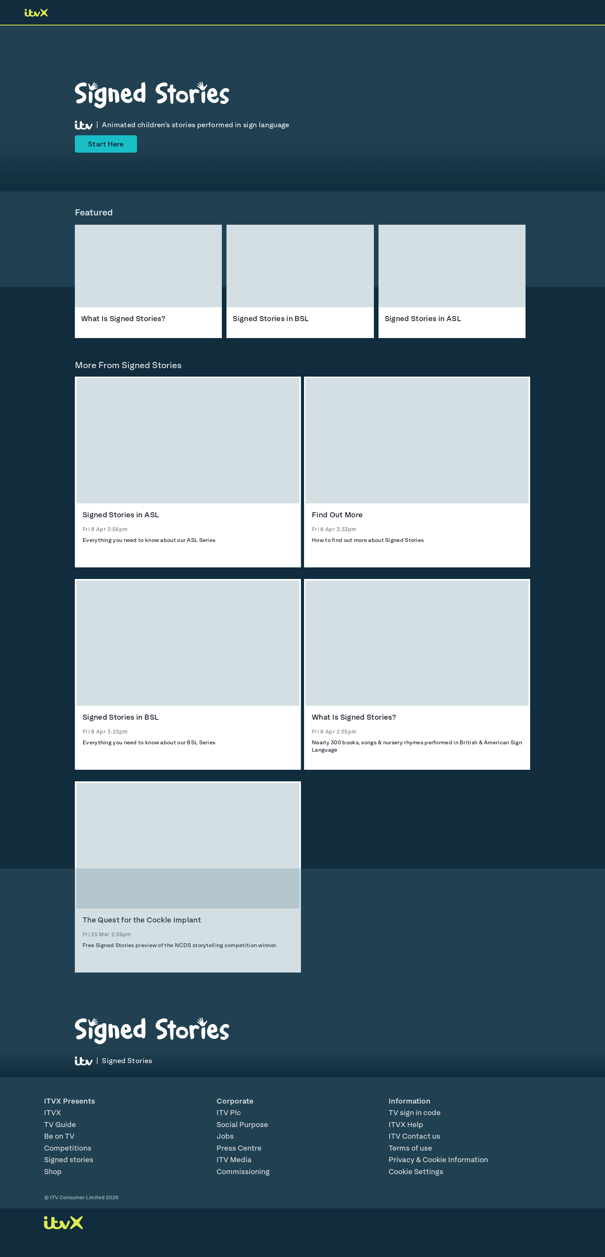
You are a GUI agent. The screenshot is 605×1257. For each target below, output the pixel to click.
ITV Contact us (414, 1136)
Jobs (225, 1136)
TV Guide (60, 1124)
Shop (53, 1171)
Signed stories (68, 1159)
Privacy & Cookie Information (438, 1159)
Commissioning (243, 1171)
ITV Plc (228, 1112)
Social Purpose (242, 1124)
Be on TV (59, 1136)
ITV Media (234, 1159)
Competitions (67, 1148)
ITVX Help (406, 1124)
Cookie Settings (416, 1171)
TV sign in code (415, 1112)
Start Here (106, 144)
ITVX (52, 1112)
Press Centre (239, 1148)
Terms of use (410, 1148)
